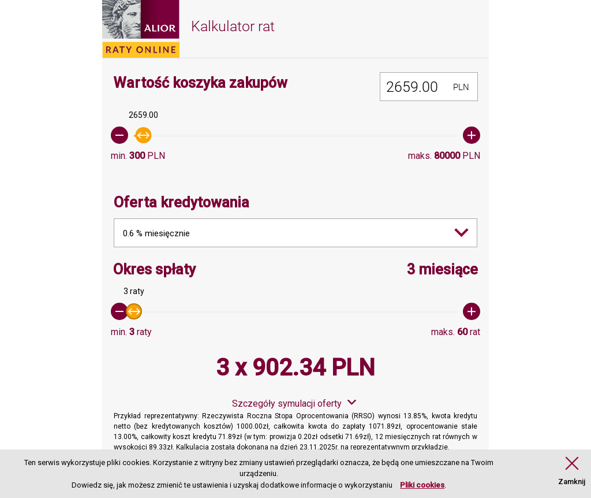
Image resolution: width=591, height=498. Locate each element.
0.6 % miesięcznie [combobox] (156, 233)
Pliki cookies (422, 485)
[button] (571, 471)
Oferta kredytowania (181, 202)
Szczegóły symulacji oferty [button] (287, 403)
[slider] (295, 135)
